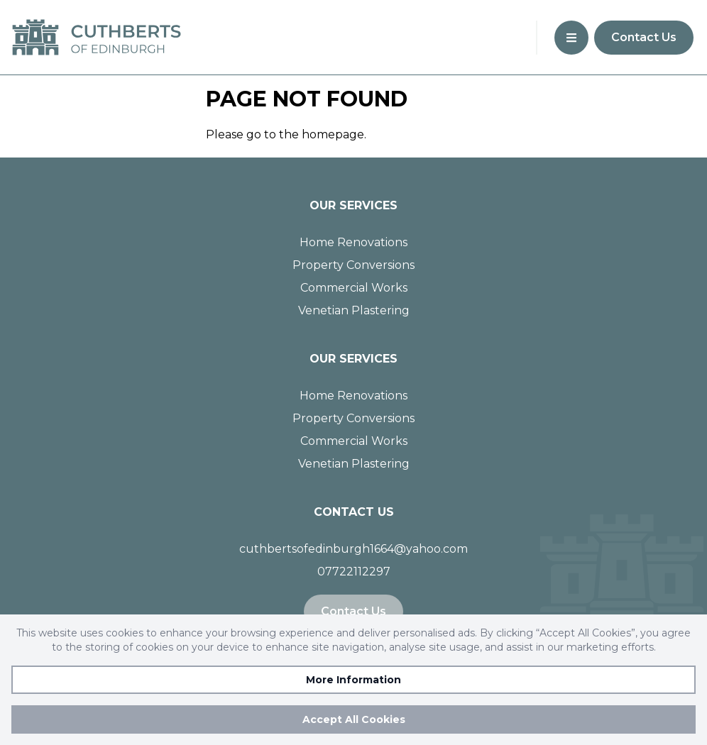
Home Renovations (353, 242)
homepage (333, 134)
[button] (571, 38)
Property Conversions (353, 265)
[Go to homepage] (102, 37)
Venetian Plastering (354, 310)
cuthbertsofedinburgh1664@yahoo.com (353, 549)
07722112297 (353, 571)
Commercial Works (353, 287)
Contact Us (643, 37)
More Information (353, 679)
